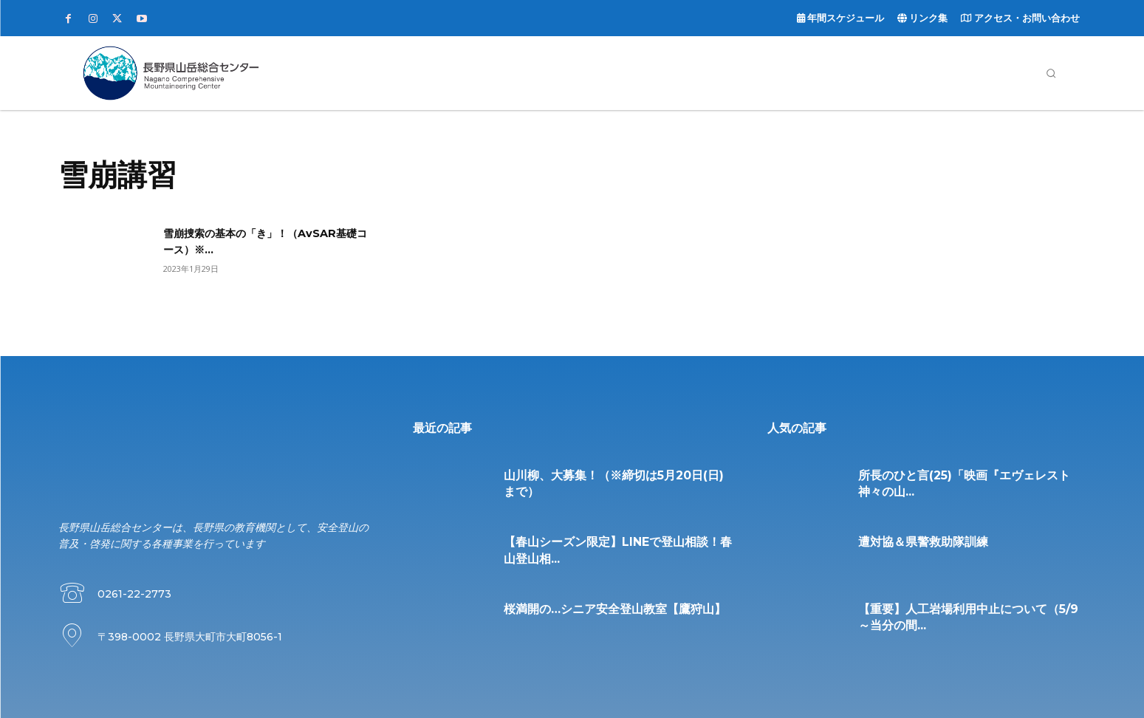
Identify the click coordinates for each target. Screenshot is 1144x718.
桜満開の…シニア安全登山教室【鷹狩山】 (615, 609)
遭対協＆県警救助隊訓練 (923, 542)
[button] (1050, 73)
